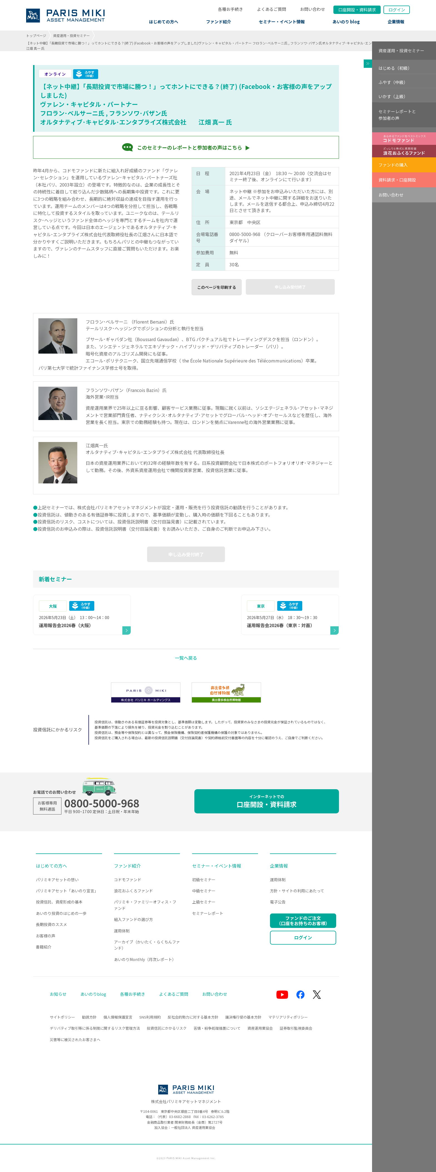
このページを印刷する (216, 287)
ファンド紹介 (218, 21)
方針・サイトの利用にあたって (297, 890)
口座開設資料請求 (357, 10)
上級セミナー (203, 902)
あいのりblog (93, 994)
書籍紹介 (43, 947)
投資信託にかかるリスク (167, 1028)
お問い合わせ (312, 9)
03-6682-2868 (180, 1116)
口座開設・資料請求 (266, 801)
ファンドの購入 (393, 165)
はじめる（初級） (395, 68)
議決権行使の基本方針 (243, 1017)
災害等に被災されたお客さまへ (75, 1039)
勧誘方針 (89, 1017)
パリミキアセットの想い (57, 879)
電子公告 (278, 902)
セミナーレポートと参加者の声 (397, 114)
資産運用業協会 (260, 1028)
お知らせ (58, 994)
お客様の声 (45, 935)
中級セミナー (203, 890)
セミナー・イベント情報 (282, 21)
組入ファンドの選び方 (133, 919)
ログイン (396, 10)
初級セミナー (203, 879)
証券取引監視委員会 (296, 1028)
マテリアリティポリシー (288, 1017)
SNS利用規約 (150, 1017)
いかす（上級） (393, 96)
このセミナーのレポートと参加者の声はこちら (189, 147)
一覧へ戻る (186, 657)
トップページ (36, 35)
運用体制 (122, 930)
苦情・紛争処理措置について (217, 1028)
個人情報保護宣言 (117, 1017)
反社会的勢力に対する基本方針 (193, 1017)
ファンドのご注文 (303, 921)
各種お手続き (230, 9)
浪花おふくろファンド (133, 890)
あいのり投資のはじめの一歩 (61, 913)
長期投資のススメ (51, 924)
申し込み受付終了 (290, 287)
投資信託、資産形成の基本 (59, 902)
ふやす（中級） (393, 82)
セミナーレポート (207, 913)
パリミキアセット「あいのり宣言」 (67, 890)
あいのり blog (346, 21)
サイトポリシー (62, 1017)
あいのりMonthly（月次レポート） (145, 959)
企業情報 (396, 21)
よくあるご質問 (271, 9)
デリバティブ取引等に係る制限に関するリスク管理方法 (95, 1028)
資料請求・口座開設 (397, 180)
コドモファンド (127, 879)
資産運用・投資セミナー (71, 35)
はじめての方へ (163, 21)
